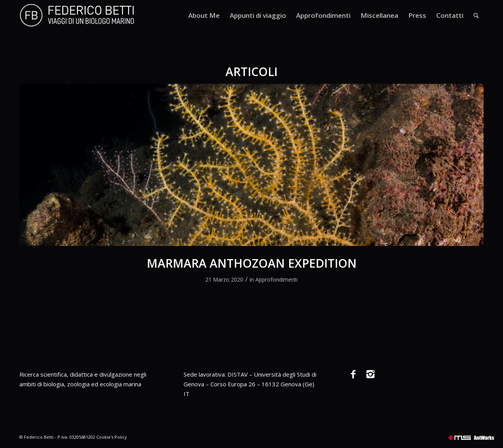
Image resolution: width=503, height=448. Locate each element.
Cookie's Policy (111, 437)
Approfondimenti (276, 279)
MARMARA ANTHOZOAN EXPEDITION (252, 263)
